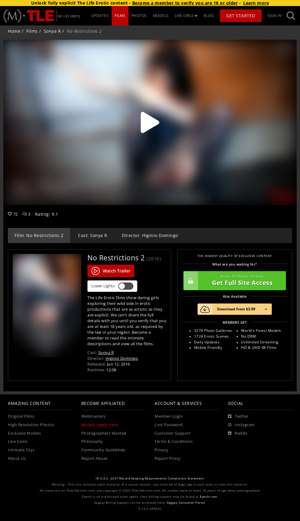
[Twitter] (238, 416)
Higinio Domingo (122, 358)
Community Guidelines (103, 450)
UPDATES (100, 15)
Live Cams (18, 441)
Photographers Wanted (104, 433)
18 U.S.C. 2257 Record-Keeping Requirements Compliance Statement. (150, 478)
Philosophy (92, 441)
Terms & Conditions (174, 441)
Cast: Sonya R (92, 235)
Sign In (275, 15)
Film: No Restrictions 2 (39, 235)
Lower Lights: (112, 286)
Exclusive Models (24, 433)
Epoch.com (208, 497)
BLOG (209, 15)
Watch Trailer (110, 271)
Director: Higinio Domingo (150, 235)
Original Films (21, 416)
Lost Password (169, 424)
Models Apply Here (99, 424)
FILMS (120, 15)
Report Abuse (94, 458)
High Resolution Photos (31, 424)
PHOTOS (139, 15)
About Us (17, 458)
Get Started (240, 15)
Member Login (169, 416)
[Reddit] (238, 433)
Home (14, 31)
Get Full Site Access (233, 280)
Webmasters (93, 416)
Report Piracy (168, 458)
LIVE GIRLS (186, 15)
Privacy (162, 450)
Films (32, 31)
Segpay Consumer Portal (186, 503)
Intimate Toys (21, 450)
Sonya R (52, 31)
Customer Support (173, 433)
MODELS (161, 15)
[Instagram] (241, 425)
